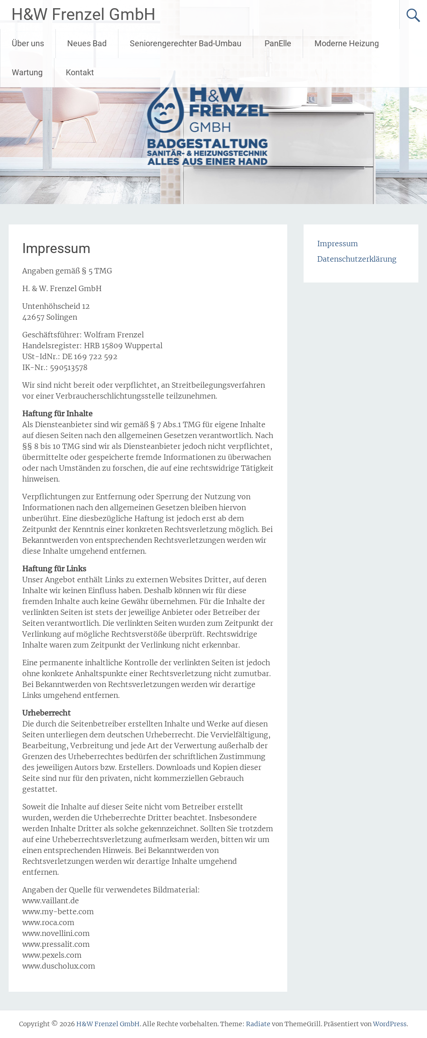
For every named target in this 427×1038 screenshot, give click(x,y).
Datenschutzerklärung (357, 258)
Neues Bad (87, 43)
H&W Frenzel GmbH (83, 14)
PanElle (278, 43)
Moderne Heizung (346, 43)
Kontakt (80, 72)
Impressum (337, 243)
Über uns (28, 43)
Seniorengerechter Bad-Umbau (185, 43)
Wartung (27, 72)
